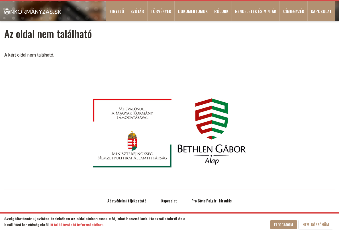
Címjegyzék (293, 11)
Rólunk (221, 11)
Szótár (137, 11)
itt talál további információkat (76, 225)
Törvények (161, 11)
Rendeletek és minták (255, 11)
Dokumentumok (193, 11)
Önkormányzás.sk (32, 11)
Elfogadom (283, 225)
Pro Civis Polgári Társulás (211, 201)
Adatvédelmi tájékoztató (126, 201)
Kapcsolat (321, 11)
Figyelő (117, 11)
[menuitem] (32, 11)
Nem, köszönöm (316, 225)
